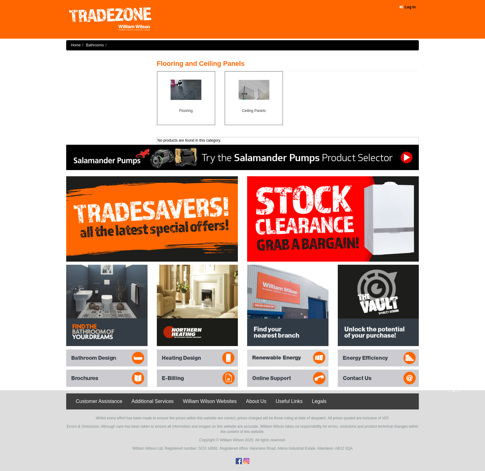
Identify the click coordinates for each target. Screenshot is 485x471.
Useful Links (289, 401)
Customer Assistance (99, 401)
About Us (256, 401)
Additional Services (152, 401)
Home (76, 45)
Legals (319, 401)
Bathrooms (95, 45)
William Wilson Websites (210, 401)
